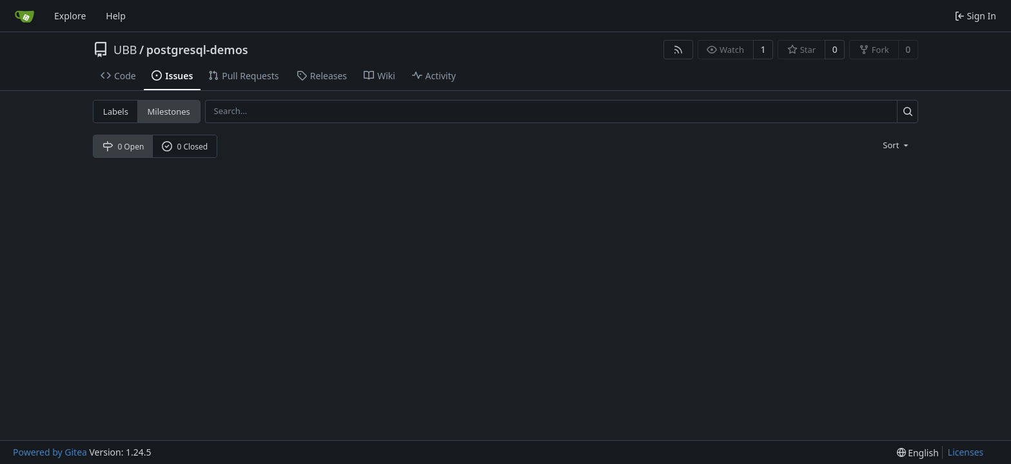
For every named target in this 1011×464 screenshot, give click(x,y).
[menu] (896, 145)
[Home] (24, 16)
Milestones (169, 111)
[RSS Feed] (678, 49)
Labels (115, 111)
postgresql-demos (197, 49)
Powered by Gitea (50, 452)
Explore (70, 16)
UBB (125, 49)
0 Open (123, 146)
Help (116, 16)
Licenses (966, 452)
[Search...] (907, 111)
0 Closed (185, 146)
